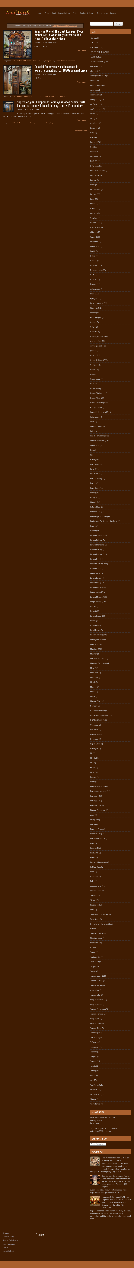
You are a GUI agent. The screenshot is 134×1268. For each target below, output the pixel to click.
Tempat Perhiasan (97, 1009)
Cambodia (94, 208)
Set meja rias (95, 890)
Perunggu (94, 800)
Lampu (93, 530)
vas (91, 1080)
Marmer (93, 654)
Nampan (93, 706)
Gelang (93, 355)
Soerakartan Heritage (99, 924)
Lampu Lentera (96, 578)
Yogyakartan (95, 1104)
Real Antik (94, 853)
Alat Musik (94, 71)
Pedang (93, 777)
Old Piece (94, 729)
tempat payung (96, 1004)
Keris (92, 483)
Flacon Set (94, 308)
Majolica (93, 649)
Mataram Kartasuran (98, 658)
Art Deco (93, 104)
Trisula (93, 1066)
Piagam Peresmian (97, 810)
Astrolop (93, 123)
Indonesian (94, 417)
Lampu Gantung (96, 535)
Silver (92, 900)
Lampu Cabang (96, 549)
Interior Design (96, 426)
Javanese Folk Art (43, 123)
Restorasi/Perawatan (98, 862)
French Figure (95, 317)
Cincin (92, 237)
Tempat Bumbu (96, 980)
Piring (92, 819)
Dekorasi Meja (96, 270)
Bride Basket (95, 189)
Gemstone (94, 365)
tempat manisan (96, 999)
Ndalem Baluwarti (97, 710)
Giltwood (94, 369)
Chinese (93, 232)
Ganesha (93, 331)
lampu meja (95, 592)
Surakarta (94, 943)
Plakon (93, 824)
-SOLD (13, 61)
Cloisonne (94, 241)
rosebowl (94, 876)
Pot (91, 843)
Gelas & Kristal (96, 360)
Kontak (113, 13)
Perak (92, 781)
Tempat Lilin (95, 995)
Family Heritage (96, 303)
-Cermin (93, 38)
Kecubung (94, 473)
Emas (92, 294)
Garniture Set (95, 341)
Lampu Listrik (95, 587)
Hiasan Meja (95, 398)
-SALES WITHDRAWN (99, 52)
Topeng (93, 1061)
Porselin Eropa (96, 838)
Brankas (93, 180)
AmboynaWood (96, 85)
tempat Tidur (95, 1023)
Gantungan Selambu (98, 336)
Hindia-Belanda (38, 61)
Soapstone (94, 919)
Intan (92, 421)
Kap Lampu (94, 464)
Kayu (51, 96)
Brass (92, 185)
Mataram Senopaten (98, 663)
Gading (93, 322)
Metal (92, 682)
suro (92, 947)
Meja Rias (94, 672)
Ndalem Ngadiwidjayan (99, 715)
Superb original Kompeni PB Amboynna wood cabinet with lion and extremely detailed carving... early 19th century (51, 103)
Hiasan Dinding (96, 393)
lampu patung (95, 601)
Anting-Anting (95, 99)
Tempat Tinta (95, 1028)
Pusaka (93, 848)
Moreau (93, 691)
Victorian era (95, 1094)
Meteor (93, 687)
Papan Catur (95, 744)
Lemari (57, 61)
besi (92, 147)
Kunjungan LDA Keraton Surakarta (103, 521)
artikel (92, 113)
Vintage (93, 1099)
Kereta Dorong (96, 478)
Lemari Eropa (95, 616)
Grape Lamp (95, 379)
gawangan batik (96, 346)
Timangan (94, 1047)
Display (93, 284)
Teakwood (94, 961)
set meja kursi (95, 886)
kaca (92, 450)
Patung (93, 748)
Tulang (93, 1070)
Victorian (93, 1089)
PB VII (92, 767)
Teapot (93, 966)
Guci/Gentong (95, 388)
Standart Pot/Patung (98, 933)
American (94, 90)
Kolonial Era (95, 507)
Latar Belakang (8, 1237)
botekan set (95, 166)
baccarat (93, 128)
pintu (92, 815)
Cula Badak (94, 246)
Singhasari (94, 905)
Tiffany (93, 1042)
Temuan (93, 1032)
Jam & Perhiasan (97, 436)
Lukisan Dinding (96, 635)
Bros (92, 199)
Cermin (93, 213)
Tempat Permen (96, 1014)
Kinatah (93, 502)
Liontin (93, 620)
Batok (92, 137)
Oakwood (94, 725)
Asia (92, 118)
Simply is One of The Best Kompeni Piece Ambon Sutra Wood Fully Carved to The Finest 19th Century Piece (58, 35)
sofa (92, 928)
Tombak (93, 1052)
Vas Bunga (94, 1085)
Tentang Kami (50, 13)
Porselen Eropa (96, 829)
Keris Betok (94, 488)
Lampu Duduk (95, 559)
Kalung (93, 459)
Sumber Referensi (87, 13)
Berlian (93, 142)
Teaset (93, 971)
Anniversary (95, 95)
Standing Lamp (96, 938)
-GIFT (92, 42)
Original (93, 734)
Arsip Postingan (9, 1244)
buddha (93, 203)
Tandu (92, 952)
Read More (81, 50)
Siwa (92, 909)
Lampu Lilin (95, 582)
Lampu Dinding (96, 554)
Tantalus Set (95, 957)
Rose (92, 871)
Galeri (92, 327)
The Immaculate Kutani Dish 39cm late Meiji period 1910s (115, 1159)
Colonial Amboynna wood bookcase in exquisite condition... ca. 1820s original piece (60, 68)
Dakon (92, 256)
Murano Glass (95, 701)
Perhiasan (94, 796)
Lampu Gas (94, 568)
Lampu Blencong (97, 545)
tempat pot (94, 1018)
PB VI (92, 762)
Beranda (6, 1233)
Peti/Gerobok (95, 805)
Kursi (92, 526)
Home (39, 13)
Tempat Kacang (96, 985)
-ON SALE (94, 47)
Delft (92, 274)
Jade (92, 431)
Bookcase (94, 156)
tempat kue (94, 990)
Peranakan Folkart (97, 786)
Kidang (93, 493)
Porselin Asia (95, 834)
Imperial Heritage (41, 96)
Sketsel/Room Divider (99, 914)
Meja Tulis (94, 677)
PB (91, 753)
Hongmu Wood (96, 407)
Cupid (92, 251)
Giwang (93, 374)
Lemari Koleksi (64, 13)
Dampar (93, 260)
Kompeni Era (49, 61)
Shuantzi (93, 895)
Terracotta (94, 1037)
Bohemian (94, 151)
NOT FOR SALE (96, 720)
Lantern (93, 606)
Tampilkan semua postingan (65, 25)
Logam (93, 625)
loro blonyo (95, 630)
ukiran (92, 1075)
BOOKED (93, 161)
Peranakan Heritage (98, 791)
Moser (92, 696)
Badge (93, 132)
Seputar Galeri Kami (10, 1240)
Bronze (93, 194)
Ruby (92, 881)
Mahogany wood (97, 639)
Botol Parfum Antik (97, 170)
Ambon (19, 61)
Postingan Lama (80, 130)
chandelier (94, 227)
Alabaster (94, 66)
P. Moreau (94, 739)
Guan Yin (93, 383)
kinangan (93, 497)
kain (91, 455)
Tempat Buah (95, 976)
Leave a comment (68, 61)
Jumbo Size (95, 445)
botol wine (94, 175)
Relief (92, 857)
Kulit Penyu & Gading (99, 516)
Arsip (75, 13)
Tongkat (93, 1056)
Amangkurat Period (98, 75)
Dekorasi (93, 265)
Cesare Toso (95, 222)
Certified (93, 218)
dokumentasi (95, 289)
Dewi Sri (93, 279)
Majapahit (94, 644)
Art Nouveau (27, 61)
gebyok (93, 350)
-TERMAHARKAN (97, 61)
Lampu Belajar (96, 540)
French (93, 312)
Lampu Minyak (96, 597)
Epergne (93, 298)
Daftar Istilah (102, 13)
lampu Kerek (95, 573)
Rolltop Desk (95, 867)
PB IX (92, 758)
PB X (92, 772)
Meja (92, 668)
